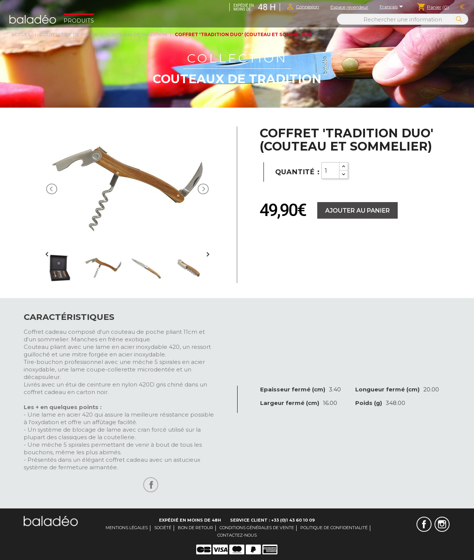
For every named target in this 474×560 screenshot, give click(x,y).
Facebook (424, 524)
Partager (150, 485)
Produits (79, 20)
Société (162, 527)
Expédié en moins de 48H (190, 520)
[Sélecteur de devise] (462, 7)
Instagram (442, 524)
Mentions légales (127, 527)
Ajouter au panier (357, 210)
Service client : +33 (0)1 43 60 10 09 (272, 520)
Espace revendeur (349, 7)
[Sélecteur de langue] (393, 7)
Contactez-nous (237, 535)
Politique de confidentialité (334, 527)
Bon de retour (195, 527)
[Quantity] (330, 170)
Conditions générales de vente (257, 527)
